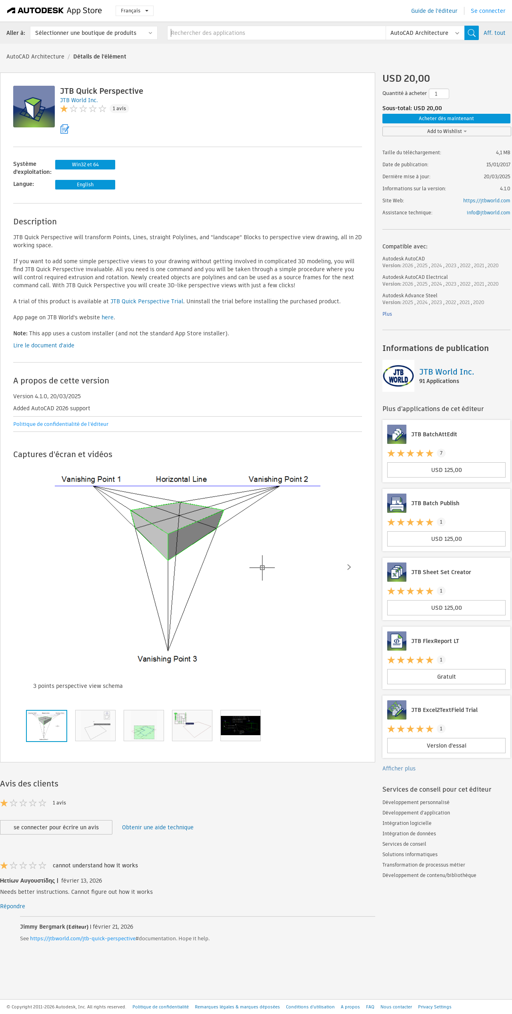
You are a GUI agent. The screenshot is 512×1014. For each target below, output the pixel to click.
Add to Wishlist (447, 131)
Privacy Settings (435, 1007)
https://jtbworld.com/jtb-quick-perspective (83, 938)
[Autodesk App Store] (54, 11)
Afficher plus (399, 768)
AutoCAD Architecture (35, 56)
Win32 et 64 (85, 164)
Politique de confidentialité (160, 1007)
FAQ (370, 1007)
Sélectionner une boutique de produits (85, 33)
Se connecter (488, 11)
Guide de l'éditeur (434, 11)
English (85, 184)
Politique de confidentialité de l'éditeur (60, 424)
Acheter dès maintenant (446, 118)
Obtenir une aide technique (158, 827)
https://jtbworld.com (486, 200)
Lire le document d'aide (43, 345)
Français (134, 10)
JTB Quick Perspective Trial (146, 301)
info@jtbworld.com (488, 212)
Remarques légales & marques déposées (237, 1007)
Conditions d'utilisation (310, 1007)
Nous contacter (396, 1007)
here (108, 317)
